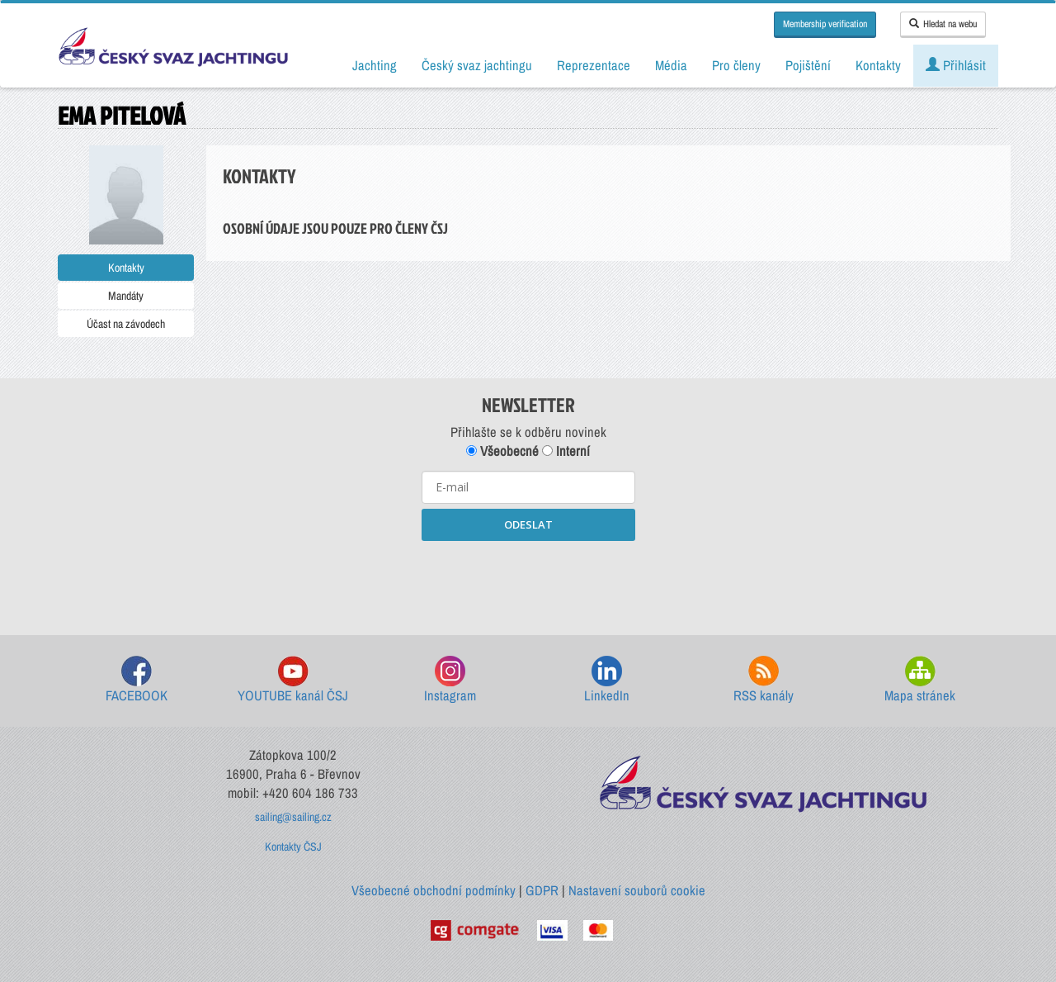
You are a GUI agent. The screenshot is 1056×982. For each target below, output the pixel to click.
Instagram (450, 680)
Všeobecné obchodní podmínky (433, 890)
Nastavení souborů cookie (636, 890)
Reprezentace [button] (593, 65)
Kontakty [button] (878, 65)
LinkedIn (606, 680)
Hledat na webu (943, 24)
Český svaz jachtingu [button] (477, 65)
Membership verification (825, 24)
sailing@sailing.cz (293, 816)
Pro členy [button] (736, 65)
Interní (566, 451)
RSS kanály (763, 680)
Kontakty (126, 267)
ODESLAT (528, 524)
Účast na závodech (126, 323)
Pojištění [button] (808, 65)
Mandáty (126, 295)
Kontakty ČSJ (293, 846)
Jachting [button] (374, 65)
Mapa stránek (919, 680)
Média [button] (671, 65)
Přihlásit (956, 65)
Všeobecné (502, 451)
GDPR (542, 890)
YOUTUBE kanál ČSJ (293, 680)
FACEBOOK (136, 680)
